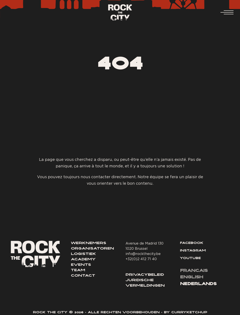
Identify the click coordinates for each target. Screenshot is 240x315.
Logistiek (83, 254)
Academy (83, 259)
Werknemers (88, 243)
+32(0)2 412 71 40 (141, 259)
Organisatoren (92, 249)
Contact (83, 276)
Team (78, 270)
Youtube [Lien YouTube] (190, 258)
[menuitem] (194, 271)
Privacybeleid (145, 275)
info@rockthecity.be (143, 253)
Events (81, 265)
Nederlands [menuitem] (198, 284)
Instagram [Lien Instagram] (193, 251)
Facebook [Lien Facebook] (191, 243)
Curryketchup (189, 312)
